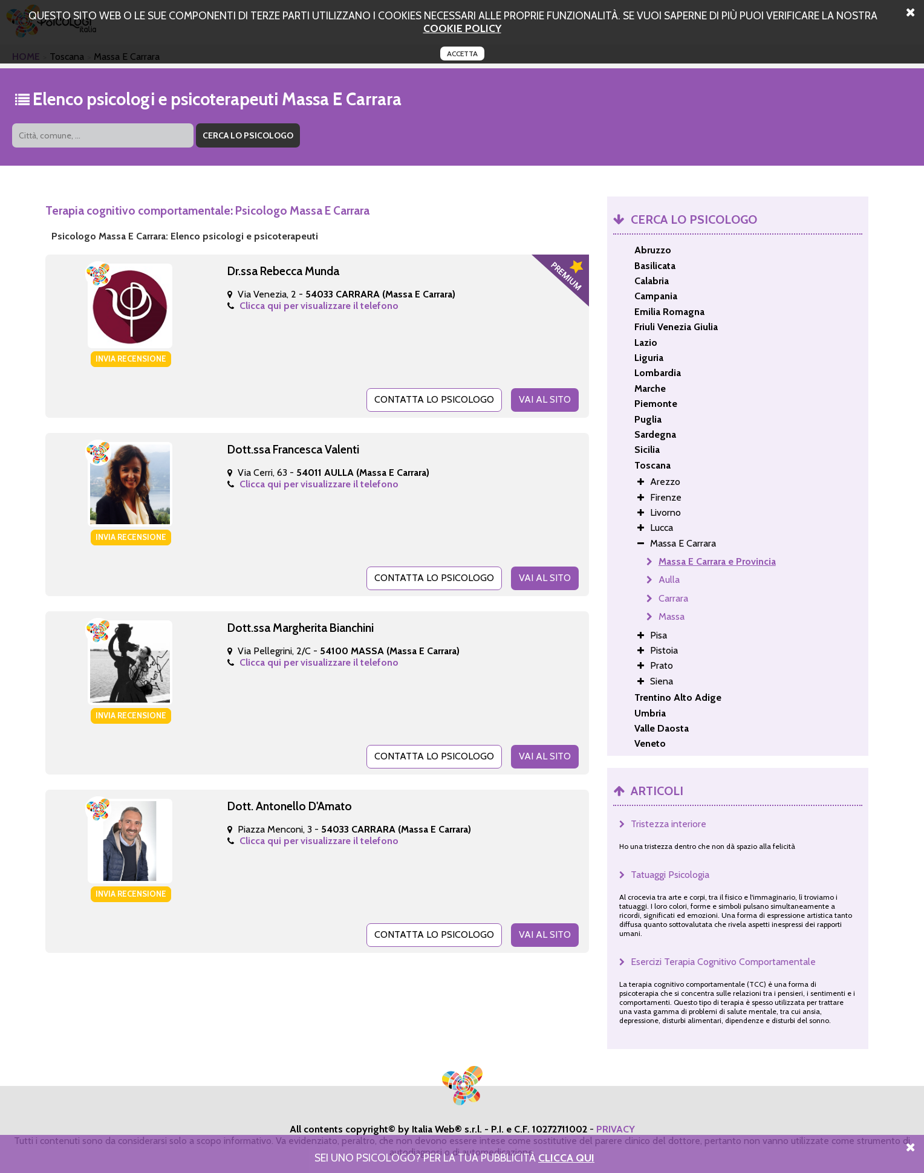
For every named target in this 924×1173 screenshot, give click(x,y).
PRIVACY (615, 1129)
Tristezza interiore (668, 824)
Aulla (669, 579)
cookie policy (462, 28)
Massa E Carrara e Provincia (717, 561)
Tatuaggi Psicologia (670, 874)
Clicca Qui (566, 1157)
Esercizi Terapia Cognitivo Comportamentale (723, 961)
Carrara (673, 598)
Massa (672, 616)
